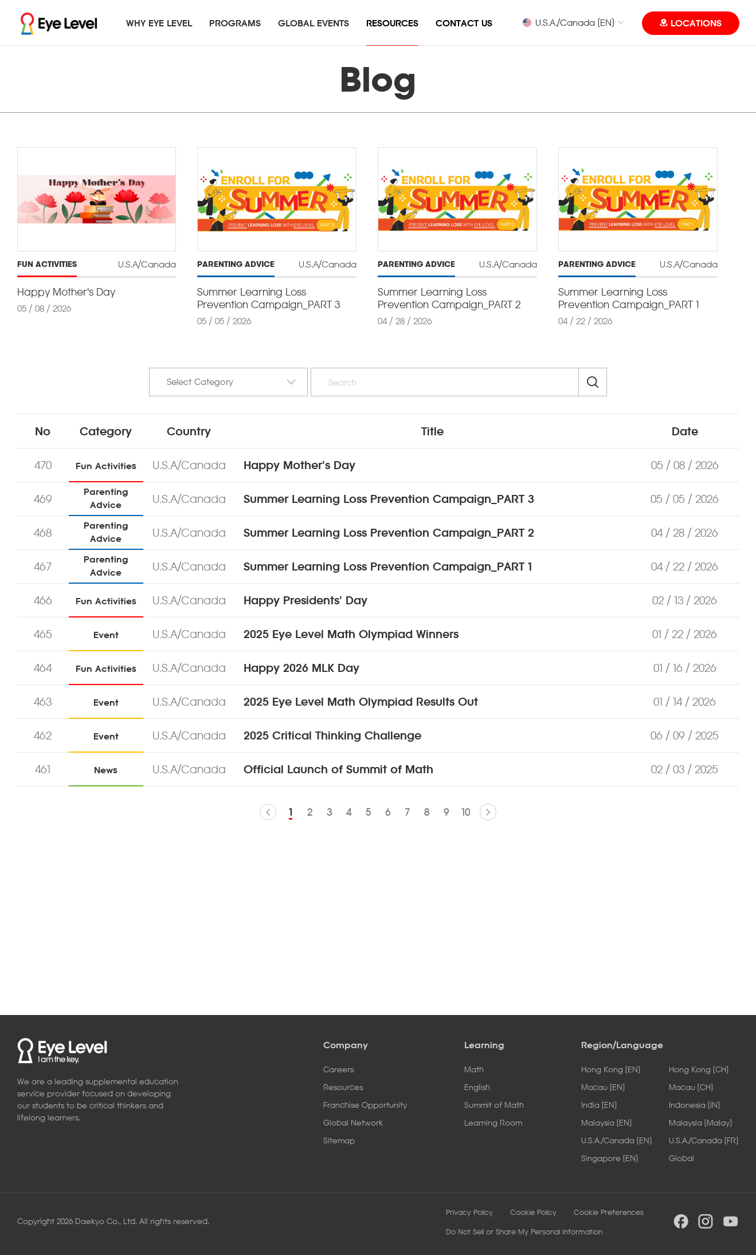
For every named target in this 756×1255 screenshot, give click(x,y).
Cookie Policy (533, 1212)
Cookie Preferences (609, 1212)
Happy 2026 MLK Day (301, 668)
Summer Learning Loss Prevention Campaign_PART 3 (389, 499)
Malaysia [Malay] (700, 1122)
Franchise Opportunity (365, 1105)
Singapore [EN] (609, 1158)
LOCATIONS (696, 23)
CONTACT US (464, 23)
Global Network (353, 1122)
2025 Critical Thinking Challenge (332, 735)
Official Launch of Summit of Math (338, 769)
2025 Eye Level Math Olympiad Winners (351, 634)
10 (465, 812)
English (477, 1087)
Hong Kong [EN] (610, 1069)
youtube (730, 1221)
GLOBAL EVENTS (313, 23)
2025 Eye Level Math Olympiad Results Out (361, 702)
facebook (681, 1221)
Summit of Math (494, 1105)
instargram (705, 1221)
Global (681, 1158)
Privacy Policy (469, 1212)
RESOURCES (392, 23)
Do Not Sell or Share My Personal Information (524, 1231)
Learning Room (493, 1122)
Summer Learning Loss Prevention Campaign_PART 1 (388, 566)
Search (592, 382)
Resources (343, 1087)
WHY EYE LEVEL (159, 23)
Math (474, 1069)
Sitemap (339, 1140)
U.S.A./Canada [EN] (568, 22)
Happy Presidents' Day (305, 600)
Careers (338, 1069)
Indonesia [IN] (694, 1105)
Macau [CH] (691, 1087)
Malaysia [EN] (606, 1122)
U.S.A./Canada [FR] (703, 1140)
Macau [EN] (603, 1087)
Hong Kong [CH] (698, 1069)
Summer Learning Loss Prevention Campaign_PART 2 (389, 533)
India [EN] (599, 1105)
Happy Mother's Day (299, 465)
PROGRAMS (235, 23)
